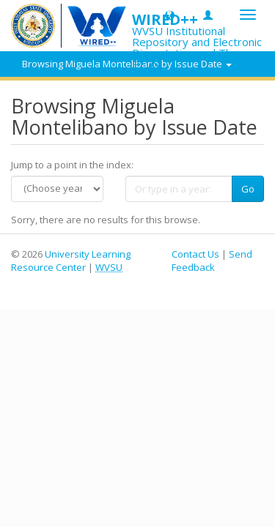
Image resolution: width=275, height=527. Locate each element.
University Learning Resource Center (71, 260)
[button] (170, 14)
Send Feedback (212, 260)
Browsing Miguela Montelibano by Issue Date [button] (127, 63)
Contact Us (195, 254)
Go (247, 188)
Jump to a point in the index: (72, 164)
